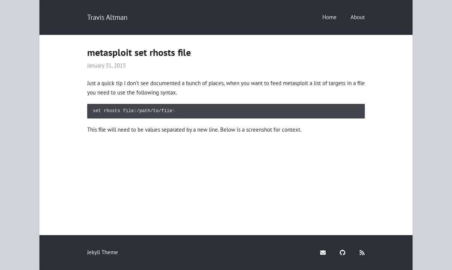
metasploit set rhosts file (139, 52)
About (358, 17)
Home (329, 17)
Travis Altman (107, 17)
